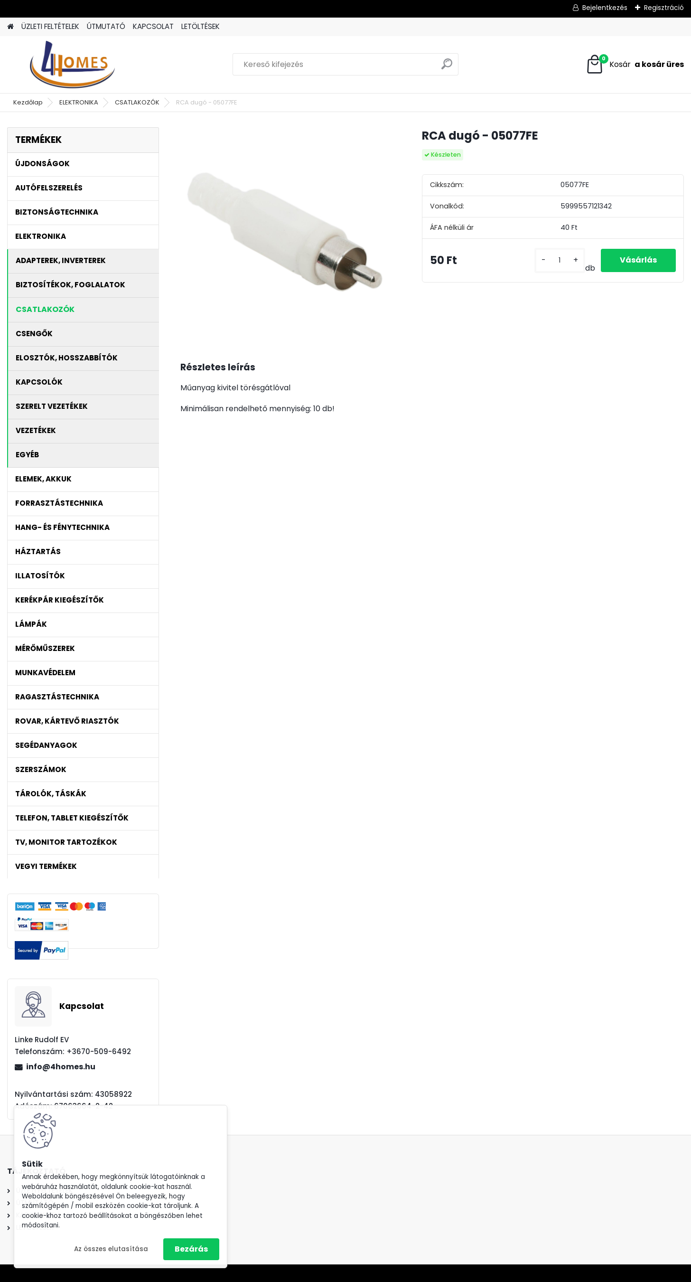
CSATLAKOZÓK (137, 102)
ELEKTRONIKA (78, 102)
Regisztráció (664, 7)
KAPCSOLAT (153, 26)
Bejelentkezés (604, 7)
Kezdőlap (28, 102)
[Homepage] (10, 27)
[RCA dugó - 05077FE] (286, 233)
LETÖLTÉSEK (200, 26)
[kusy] (559, 260)
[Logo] (72, 64)
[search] (446, 67)
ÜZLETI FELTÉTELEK (50, 26)
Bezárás (191, 1249)
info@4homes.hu (60, 1066)
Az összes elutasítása (111, 1249)
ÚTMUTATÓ (106, 26)
